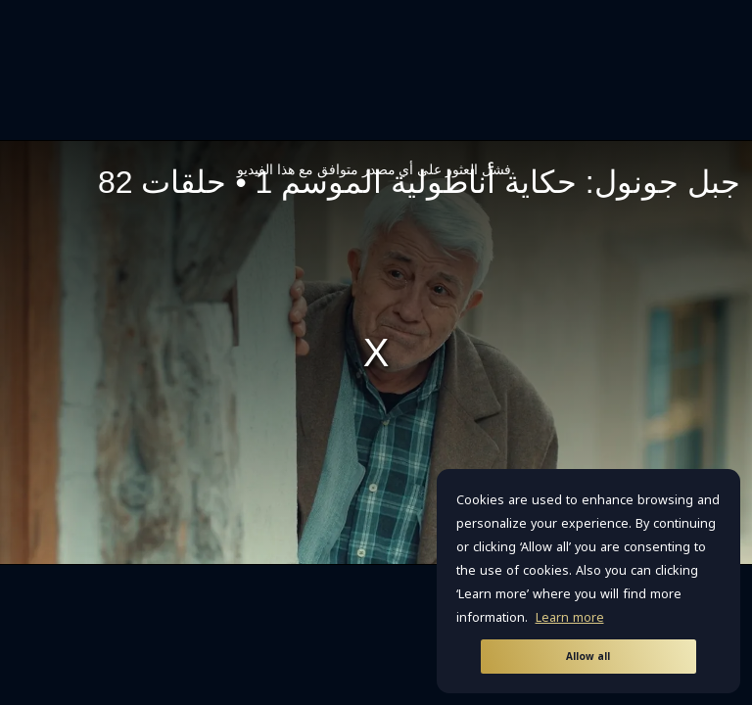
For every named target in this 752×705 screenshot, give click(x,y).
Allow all (588, 656)
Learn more (570, 618)
